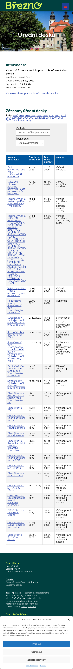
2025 (21, 115)
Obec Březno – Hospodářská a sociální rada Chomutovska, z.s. (15, 398)
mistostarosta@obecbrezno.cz (22, 603)
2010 (48, 117)
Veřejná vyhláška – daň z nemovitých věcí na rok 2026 (16, 292)
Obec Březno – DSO (15, 409)
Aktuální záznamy (21, 120)
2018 (63, 115)
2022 (39, 115)
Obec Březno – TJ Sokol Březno (16, 426)
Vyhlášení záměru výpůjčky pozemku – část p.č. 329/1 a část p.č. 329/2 (16, 188)
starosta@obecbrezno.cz (25, 601)
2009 (54, 117)
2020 (51, 115)
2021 (45, 115)
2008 (61, 117)
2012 (37, 117)
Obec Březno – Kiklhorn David (15, 474)
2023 (33, 115)
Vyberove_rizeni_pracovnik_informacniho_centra (32, 93)
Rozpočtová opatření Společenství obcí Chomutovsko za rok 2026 (15, 306)
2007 (8, 120)
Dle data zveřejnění (35, 158)
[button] (68, 620)
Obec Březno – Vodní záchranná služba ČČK (16, 458)
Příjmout (36, 644)
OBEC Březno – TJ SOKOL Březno (15, 512)
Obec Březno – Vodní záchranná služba (16, 418)
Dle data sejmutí (48, 159)
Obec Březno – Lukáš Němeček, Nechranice (16, 525)
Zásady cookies (32, 666)
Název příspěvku (13, 158)
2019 (57, 115)
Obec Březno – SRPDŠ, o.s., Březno (15, 488)
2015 (19, 117)
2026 (15, 115)
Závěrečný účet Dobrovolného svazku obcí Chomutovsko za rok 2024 (15, 371)
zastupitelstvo (28, 606)
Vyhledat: (21, 128)
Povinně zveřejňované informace (23, 582)
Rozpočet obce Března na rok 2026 (15, 334)
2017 (8, 117)
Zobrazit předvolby (36, 660)
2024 (28, 115)
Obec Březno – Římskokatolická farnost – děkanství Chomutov (16, 446)
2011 (42, 117)
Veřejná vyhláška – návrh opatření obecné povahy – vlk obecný (16, 202)
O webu (43, 666)
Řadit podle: (22, 139)
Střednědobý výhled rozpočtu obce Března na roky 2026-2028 (16, 321)
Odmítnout (36, 652)
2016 (14, 117)
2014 (25, 117)
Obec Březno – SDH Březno (15, 466)
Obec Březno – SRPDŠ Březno (15, 434)
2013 (31, 117)
